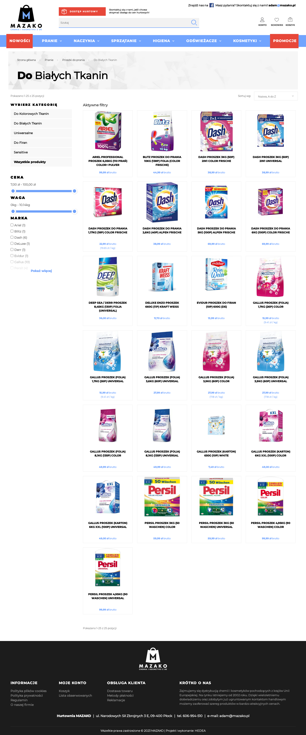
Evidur (21, 256)
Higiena (161, 41)
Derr (19, 250)
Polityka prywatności (27, 696)
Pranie (49, 41)
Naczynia (84, 41)
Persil (21, 268)
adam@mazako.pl (234, 716)
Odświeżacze (201, 41)
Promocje (285, 41)
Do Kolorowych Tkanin (31, 114)
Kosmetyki (245, 41)
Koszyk (64, 691)
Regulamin (19, 700)
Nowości (19, 41)
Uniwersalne (23, 133)
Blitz (19, 231)
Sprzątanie (124, 41)
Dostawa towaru (119, 691)
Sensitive (21, 152)
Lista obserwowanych (75, 696)
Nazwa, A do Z (267, 96)
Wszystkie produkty (30, 162)
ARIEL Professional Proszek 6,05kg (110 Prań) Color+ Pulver (107, 161)
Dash (20, 238)
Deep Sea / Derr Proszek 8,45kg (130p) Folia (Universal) (108, 306)
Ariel (19, 225)
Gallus (22, 262)
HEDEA (200, 730)
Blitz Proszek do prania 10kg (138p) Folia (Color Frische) (162, 161)
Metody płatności (120, 696)
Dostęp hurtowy (84, 11)
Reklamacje (116, 700)
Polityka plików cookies (29, 691)
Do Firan (20, 143)
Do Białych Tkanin (28, 123)
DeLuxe (22, 244)
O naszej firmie (22, 705)
